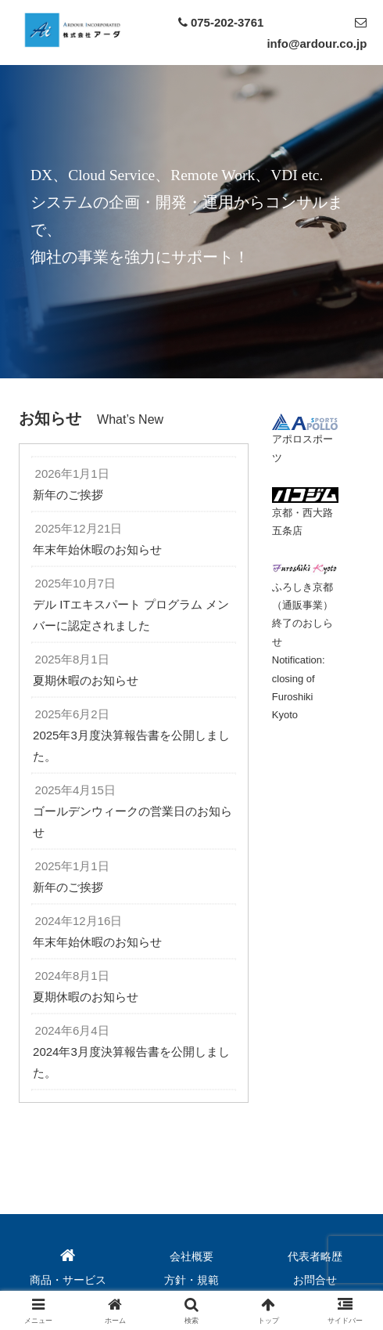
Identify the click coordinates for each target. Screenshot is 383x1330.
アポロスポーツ (305, 439)
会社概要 (191, 1256)
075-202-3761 (227, 22)
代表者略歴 (315, 1256)
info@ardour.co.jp (317, 43)
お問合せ (315, 1280)
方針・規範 (191, 1280)
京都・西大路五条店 (305, 513)
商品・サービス (68, 1280)
